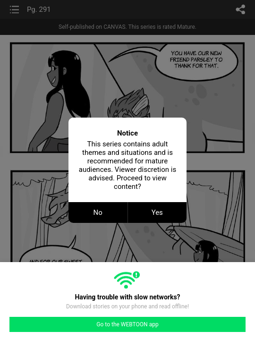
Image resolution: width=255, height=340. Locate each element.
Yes (157, 212)
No (98, 212)
